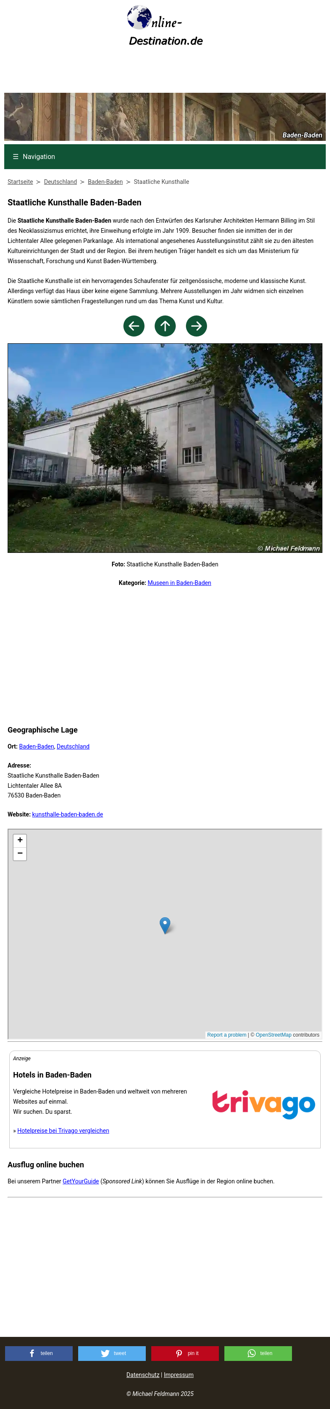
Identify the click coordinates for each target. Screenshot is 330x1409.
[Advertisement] (165, 72)
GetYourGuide (81, 1181)
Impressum (179, 1374)
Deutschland (73, 746)
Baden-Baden (36, 746)
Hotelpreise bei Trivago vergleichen (63, 1130)
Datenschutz (142, 1374)
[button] (39, 1353)
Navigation (34, 157)
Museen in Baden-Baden (179, 582)
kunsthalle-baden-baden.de (67, 814)
